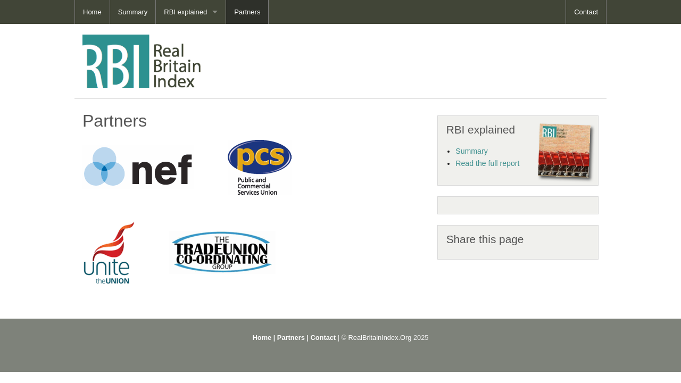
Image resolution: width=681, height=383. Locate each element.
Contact (586, 12)
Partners (247, 12)
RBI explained (185, 12)
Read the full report (487, 163)
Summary (133, 12)
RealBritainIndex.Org (380, 338)
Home (92, 12)
